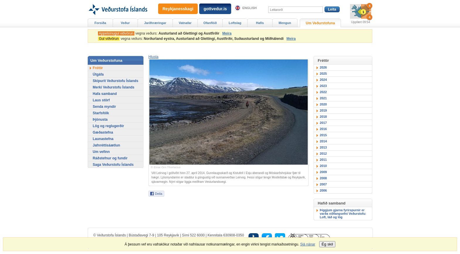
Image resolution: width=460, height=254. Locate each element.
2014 (323, 141)
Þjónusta (100, 119)
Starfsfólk (101, 113)
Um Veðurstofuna (320, 23)
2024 (323, 79)
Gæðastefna (103, 132)
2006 (323, 190)
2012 (323, 153)
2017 (323, 123)
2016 (323, 129)
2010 (323, 166)
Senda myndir (104, 107)
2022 (323, 92)
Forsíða (100, 23)
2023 (323, 86)
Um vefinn (101, 152)
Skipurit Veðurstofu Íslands (115, 81)
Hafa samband (105, 94)
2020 (323, 104)
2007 (323, 184)
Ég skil (327, 244)
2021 (323, 98)
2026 (323, 67)
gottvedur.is (215, 8)
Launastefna (103, 139)
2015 (323, 135)
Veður (125, 23)
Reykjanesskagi (178, 8)
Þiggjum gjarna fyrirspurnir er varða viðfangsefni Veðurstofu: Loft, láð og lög (343, 213)
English (249, 8)
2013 (323, 147)
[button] (153, 57)
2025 (323, 73)
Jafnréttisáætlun (106, 145)
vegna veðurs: (159, 33)
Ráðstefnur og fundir (110, 158)
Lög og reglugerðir (108, 126)
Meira (226, 33)
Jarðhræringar (155, 23)
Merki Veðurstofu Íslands (113, 87)
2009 (323, 172)
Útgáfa (98, 74)
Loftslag (235, 23)
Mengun (285, 23)
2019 (323, 110)
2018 (323, 116)
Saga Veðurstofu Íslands (113, 165)
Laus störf (101, 100)
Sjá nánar (307, 244)
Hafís (260, 23)
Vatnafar (185, 23)
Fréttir (98, 68)
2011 (323, 159)
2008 (323, 178)
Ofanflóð (210, 23)
